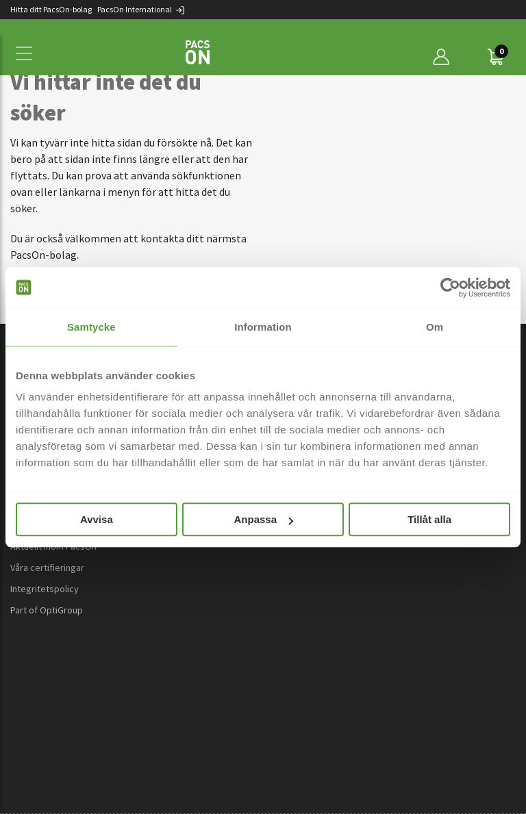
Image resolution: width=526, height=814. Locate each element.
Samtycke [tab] (91, 327)
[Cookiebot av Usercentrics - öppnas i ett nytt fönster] (450, 287)
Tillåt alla (429, 519)
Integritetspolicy (44, 589)
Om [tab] (434, 327)
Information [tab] (263, 327)
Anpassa (263, 519)
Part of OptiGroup (46, 610)
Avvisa (96, 519)
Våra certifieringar (47, 567)
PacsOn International (141, 9)
